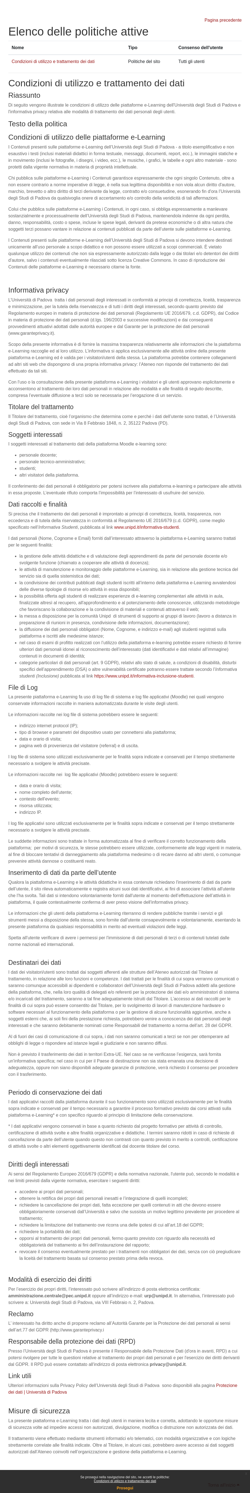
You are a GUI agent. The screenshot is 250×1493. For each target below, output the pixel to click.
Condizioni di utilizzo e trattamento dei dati (125, 1481)
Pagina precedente (223, 20)
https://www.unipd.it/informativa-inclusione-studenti (143, 676)
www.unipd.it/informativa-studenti (146, 527)
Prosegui (125, 1488)
